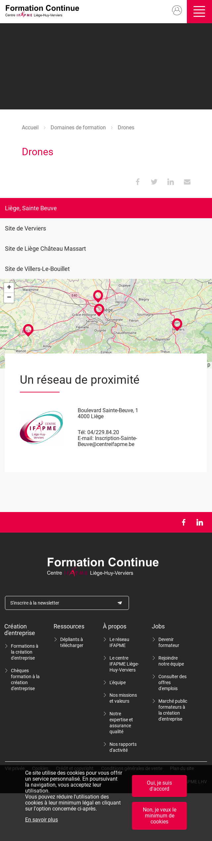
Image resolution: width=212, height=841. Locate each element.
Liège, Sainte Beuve (31, 208)
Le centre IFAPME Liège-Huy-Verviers (124, 664)
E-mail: (86, 438)
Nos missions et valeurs (123, 698)
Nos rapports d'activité (123, 747)
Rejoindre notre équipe (171, 661)
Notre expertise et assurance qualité (121, 722)
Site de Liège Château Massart (45, 248)
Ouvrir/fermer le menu (199, 11)
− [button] (9, 298)
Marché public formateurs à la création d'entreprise (172, 710)
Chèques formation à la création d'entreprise (25, 679)
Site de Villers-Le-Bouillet (37, 268)
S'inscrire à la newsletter (34, 603)
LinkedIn (199, 522)
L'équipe (117, 682)
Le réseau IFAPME (119, 642)
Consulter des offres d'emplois (172, 682)
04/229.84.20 (103, 432)
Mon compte (177, 10)
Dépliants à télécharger (71, 642)
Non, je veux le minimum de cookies (159, 816)
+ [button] (9, 288)
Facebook (183, 522)
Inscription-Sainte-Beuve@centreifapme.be (107, 441)
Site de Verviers (25, 228)
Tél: (82, 432)
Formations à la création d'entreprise (24, 652)
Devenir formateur (168, 642)
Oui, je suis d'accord (159, 786)
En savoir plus (41, 820)
